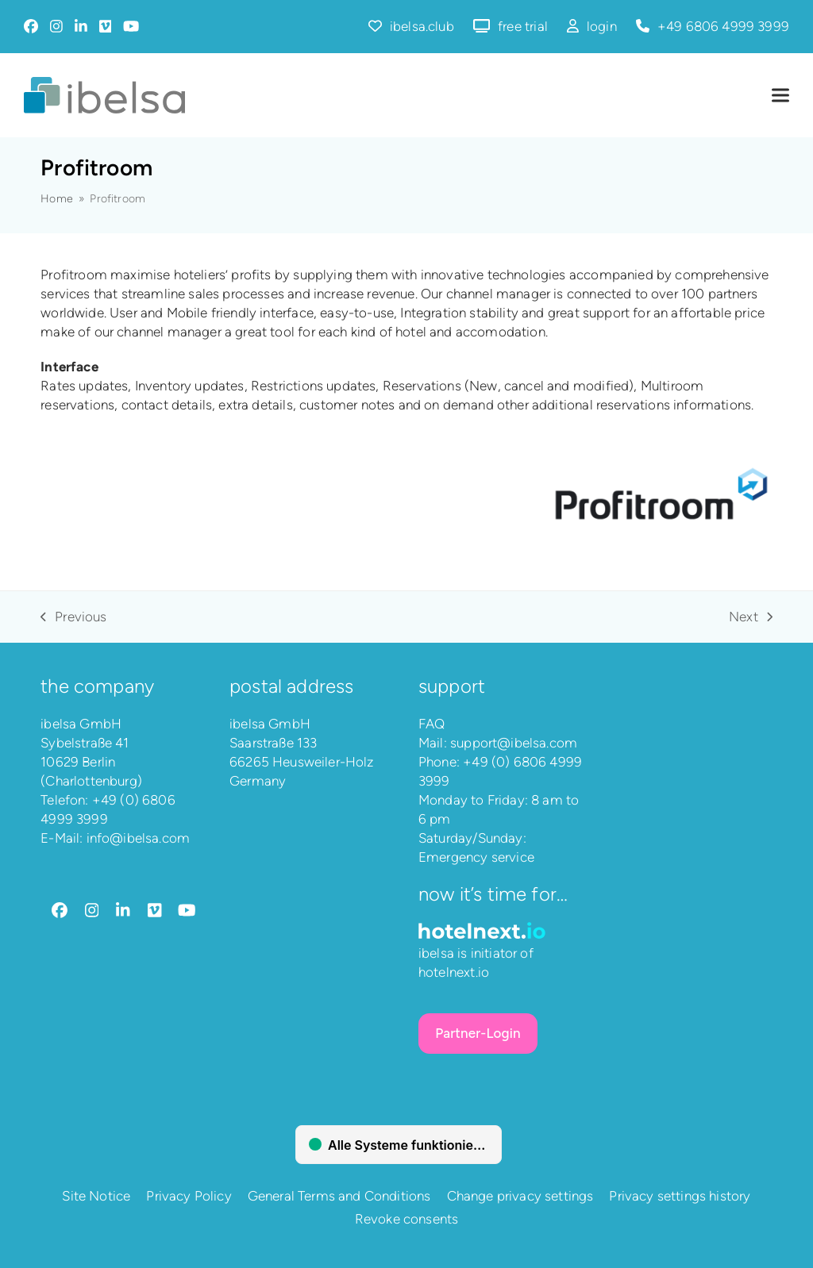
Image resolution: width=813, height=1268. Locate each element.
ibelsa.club (422, 26)
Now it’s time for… (493, 893)
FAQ (431, 724)
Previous (73, 617)
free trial (523, 26)
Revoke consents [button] (407, 1219)
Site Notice (96, 1196)
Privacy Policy (188, 1196)
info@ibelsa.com (139, 838)
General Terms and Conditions (339, 1196)
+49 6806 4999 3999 (723, 26)
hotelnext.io (453, 972)
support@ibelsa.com (513, 743)
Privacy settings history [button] (679, 1196)
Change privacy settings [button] (520, 1196)
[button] (780, 95)
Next (751, 617)
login (602, 26)
